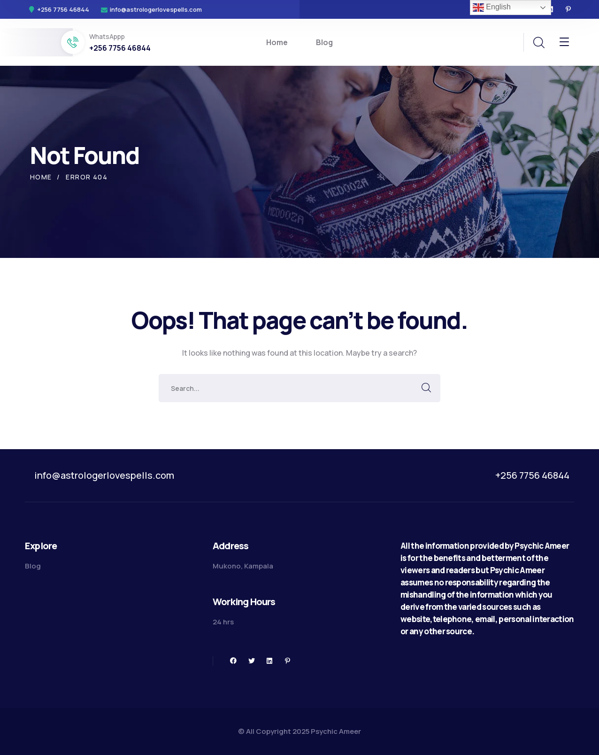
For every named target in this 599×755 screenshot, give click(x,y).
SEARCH (426, 388)
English (492, 7)
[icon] (568, 9)
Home (41, 176)
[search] (538, 42)
